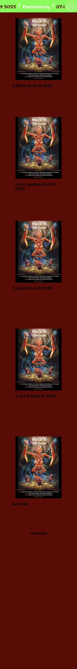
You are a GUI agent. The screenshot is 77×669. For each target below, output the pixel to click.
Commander (38, 533)
